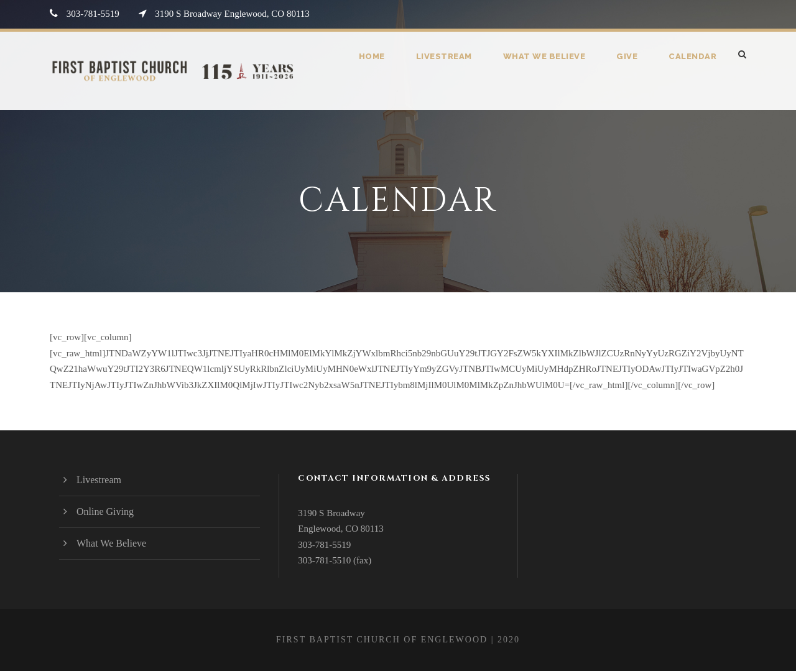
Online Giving (105, 511)
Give (627, 56)
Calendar (692, 56)
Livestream (446, 56)
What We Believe (546, 56)
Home (375, 56)
